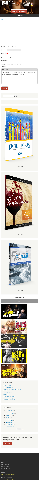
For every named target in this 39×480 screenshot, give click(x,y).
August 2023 (9, 415)
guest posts (6, 391)
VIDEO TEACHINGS (19, 11)
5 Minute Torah (7, 385)
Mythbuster (6, 394)
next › (23, 429)
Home (2, 19)
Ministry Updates (7, 392)
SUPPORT (7, 443)
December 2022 (10, 424)
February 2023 (9, 421)
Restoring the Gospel (8, 398)
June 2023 (8, 419)
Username (4, 53)
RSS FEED (19, 301)
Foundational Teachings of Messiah (12, 389)
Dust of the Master (8, 387)
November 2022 (10, 426)
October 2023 (9, 412)
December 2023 (10, 410)
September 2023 (10, 414)
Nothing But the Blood (9, 396)
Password (4, 60)
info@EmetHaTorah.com (8, 474)
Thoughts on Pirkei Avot (9, 399)
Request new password (14, 50)
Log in (4, 50)
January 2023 (9, 422)
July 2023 (8, 417)
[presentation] (15, 83)
